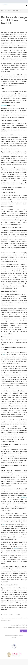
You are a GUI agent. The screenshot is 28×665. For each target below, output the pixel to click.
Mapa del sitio (14, 637)
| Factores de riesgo (16, 10)
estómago (24, 497)
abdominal (12, 553)
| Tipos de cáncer (6, 10)
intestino (16, 548)
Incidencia (4, 105)
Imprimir (23, 631)
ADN (4, 354)
